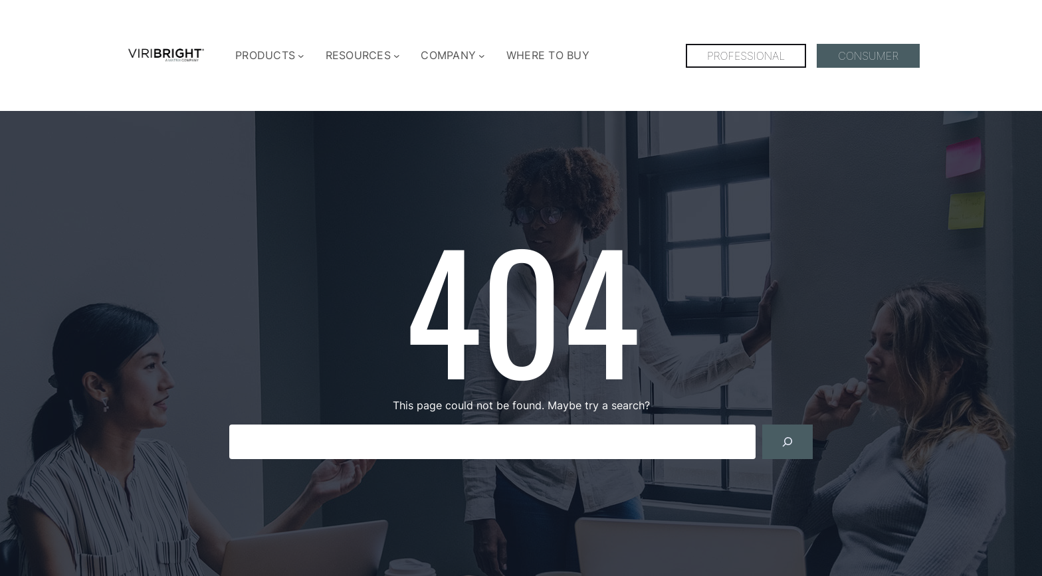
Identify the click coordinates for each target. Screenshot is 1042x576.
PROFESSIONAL (746, 55)
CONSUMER (868, 55)
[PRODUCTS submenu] (301, 55)
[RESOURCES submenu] (396, 55)
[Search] (787, 442)
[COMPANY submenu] (481, 55)
